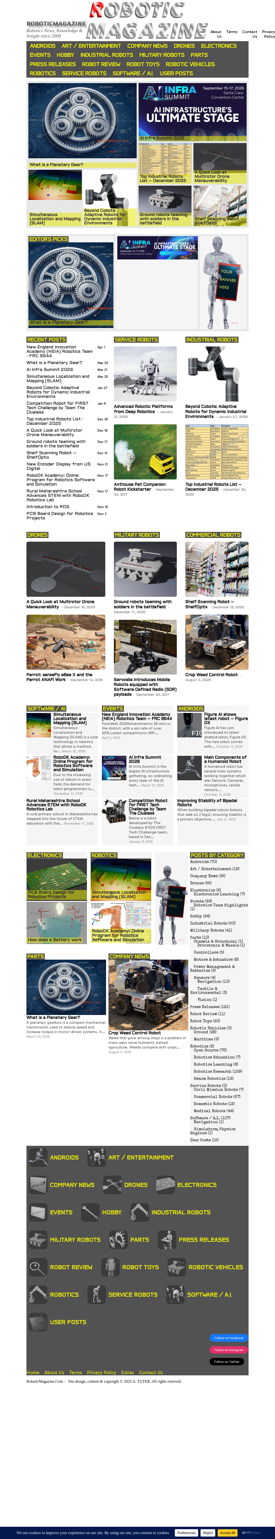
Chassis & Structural (215, 942)
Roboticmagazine (56, 23)
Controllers (206, 953)
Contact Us (151, 1372)
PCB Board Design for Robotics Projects (59, 516)
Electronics (219, 46)
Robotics (43, 73)
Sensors (201, 978)
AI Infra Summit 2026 (49, 370)
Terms (231, 31)
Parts (199, 55)
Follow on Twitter (226, 1362)
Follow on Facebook (229, 1338)
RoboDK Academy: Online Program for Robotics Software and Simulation (60, 480)
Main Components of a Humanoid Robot (225, 760)
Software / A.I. (133, 73)
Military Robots (161, 55)
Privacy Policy (268, 34)
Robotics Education (214, 1058)
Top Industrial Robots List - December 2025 (55, 421)
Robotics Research (212, 1072)
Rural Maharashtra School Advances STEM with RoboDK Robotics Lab (57, 495)
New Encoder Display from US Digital (58, 466)
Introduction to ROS (47, 507)
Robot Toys (143, 64)
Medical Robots (209, 1111)
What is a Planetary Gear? (54, 363)
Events (40, 55)
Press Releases (53, 64)
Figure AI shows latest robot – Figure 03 (226, 719)
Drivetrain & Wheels (218, 946)
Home (32, 1372)
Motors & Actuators (213, 960)
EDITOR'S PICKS (48, 239)
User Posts (176, 73)
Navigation (209, 982)
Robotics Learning (213, 1065)
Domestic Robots (210, 1104)
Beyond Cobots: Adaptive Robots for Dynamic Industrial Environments (58, 392)
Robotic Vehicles (190, 64)
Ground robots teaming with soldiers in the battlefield (55, 444)
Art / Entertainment (91, 46)
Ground (201, 1033)
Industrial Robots (107, 55)
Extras (127, 1372)
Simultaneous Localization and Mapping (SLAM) (57, 379)
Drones (184, 46)
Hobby (65, 55)
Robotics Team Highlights (221, 906)
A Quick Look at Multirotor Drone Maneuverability (54, 432)
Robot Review (101, 64)
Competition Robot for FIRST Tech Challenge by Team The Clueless (57, 408)
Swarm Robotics (209, 1079)
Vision (204, 1000)
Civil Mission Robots (216, 1090)
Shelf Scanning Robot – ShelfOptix (51, 455)
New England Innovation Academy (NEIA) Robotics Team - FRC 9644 (59, 351)
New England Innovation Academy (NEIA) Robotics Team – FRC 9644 (137, 717)
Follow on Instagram (229, 1350)
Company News (147, 46)
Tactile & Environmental (205, 991)
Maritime (203, 1040)
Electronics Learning (216, 895)
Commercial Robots (213, 1097)
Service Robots (84, 73)
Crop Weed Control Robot (212, 675)
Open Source (206, 1051)
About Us (54, 1372)
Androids (42, 46)
